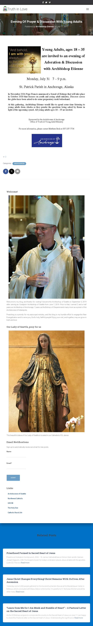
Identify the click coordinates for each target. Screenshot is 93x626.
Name (16, 454)
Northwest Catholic (15, 498)
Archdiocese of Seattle (17, 494)
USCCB (10, 503)
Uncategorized (19, 163)
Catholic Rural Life (15, 513)
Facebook (43, 3)
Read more (25, 563)
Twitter (46, 3)
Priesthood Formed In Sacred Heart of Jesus (31, 553)
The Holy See (13, 508)
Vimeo (49, 3)
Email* (16, 465)
